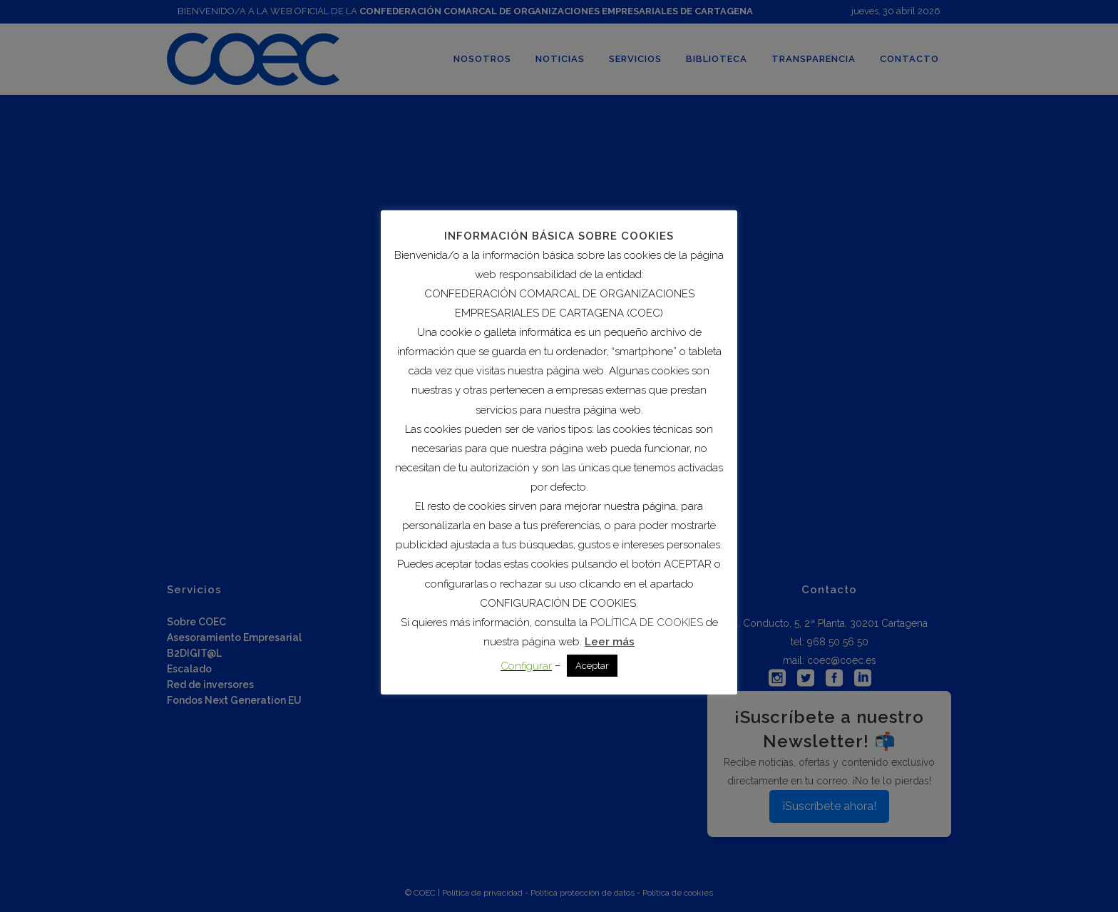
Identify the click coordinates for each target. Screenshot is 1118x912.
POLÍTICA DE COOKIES (646, 622)
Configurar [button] (526, 666)
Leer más (610, 641)
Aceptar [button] (592, 665)
